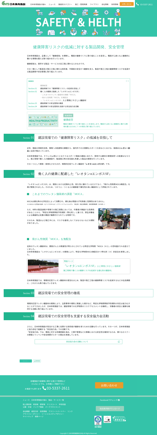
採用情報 (43, 411)
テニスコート (52, 404)
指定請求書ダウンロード (110, 408)
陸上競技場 (27, 404)
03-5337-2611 (58, 388)
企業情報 (37, 361)
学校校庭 (62, 404)
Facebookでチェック (110, 400)
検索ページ (39, 416)
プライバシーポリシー (31, 414)
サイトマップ (28, 416)
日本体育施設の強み (39, 400)
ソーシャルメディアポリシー (53, 414)
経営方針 (34, 411)
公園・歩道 (27, 407)
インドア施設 (38, 407)
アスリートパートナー (57, 411)
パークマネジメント (53, 407)
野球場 (42, 404)
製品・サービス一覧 (56, 400)
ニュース (26, 400)
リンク (70, 411)
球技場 (35, 404)
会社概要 (26, 411)
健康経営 (43, 85)
